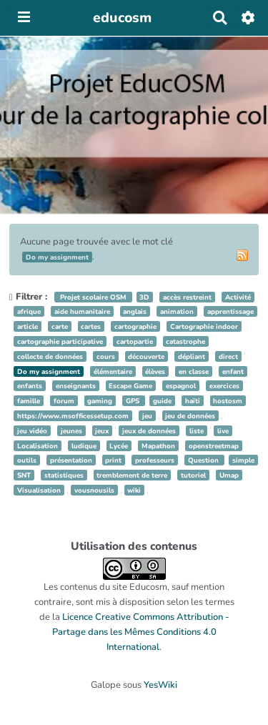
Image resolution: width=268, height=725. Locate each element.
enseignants (76, 385)
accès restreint (187, 297)
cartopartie (134, 341)
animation (177, 311)
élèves (155, 371)
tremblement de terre (131, 475)
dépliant (191, 356)
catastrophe (185, 341)
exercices (224, 385)
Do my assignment (48, 371)
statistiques (64, 475)
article (27, 326)
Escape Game (130, 385)
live (223, 430)
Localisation (37, 445)
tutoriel (193, 475)
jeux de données (149, 430)
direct (228, 356)
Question (204, 460)
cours (105, 356)
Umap (229, 475)
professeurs (154, 460)
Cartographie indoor (204, 326)
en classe (194, 371)
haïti (192, 400)
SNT (24, 475)
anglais (135, 311)
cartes (91, 326)
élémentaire (113, 371)
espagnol (181, 385)
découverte (146, 356)
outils (26, 460)
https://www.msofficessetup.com (73, 415)
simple (243, 460)
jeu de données (190, 415)
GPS (134, 400)
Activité (238, 297)
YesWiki (160, 685)
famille (28, 400)
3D (144, 297)
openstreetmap (214, 445)
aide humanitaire (82, 311)
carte (59, 326)
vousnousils (94, 490)
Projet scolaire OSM (93, 297)
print (113, 460)
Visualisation (39, 490)
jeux (102, 430)
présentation (71, 460)
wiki (134, 490)
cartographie (135, 326)
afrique (29, 311)
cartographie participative (60, 341)
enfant (233, 371)
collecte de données (50, 356)
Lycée (118, 445)
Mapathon (158, 445)
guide (162, 400)
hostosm (227, 400)
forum (64, 400)
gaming (99, 400)
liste (196, 430)
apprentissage (230, 311)
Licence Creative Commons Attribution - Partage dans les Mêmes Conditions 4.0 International (140, 632)
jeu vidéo (32, 430)
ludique (83, 445)
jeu (147, 415)
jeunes (71, 430)
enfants (29, 385)
